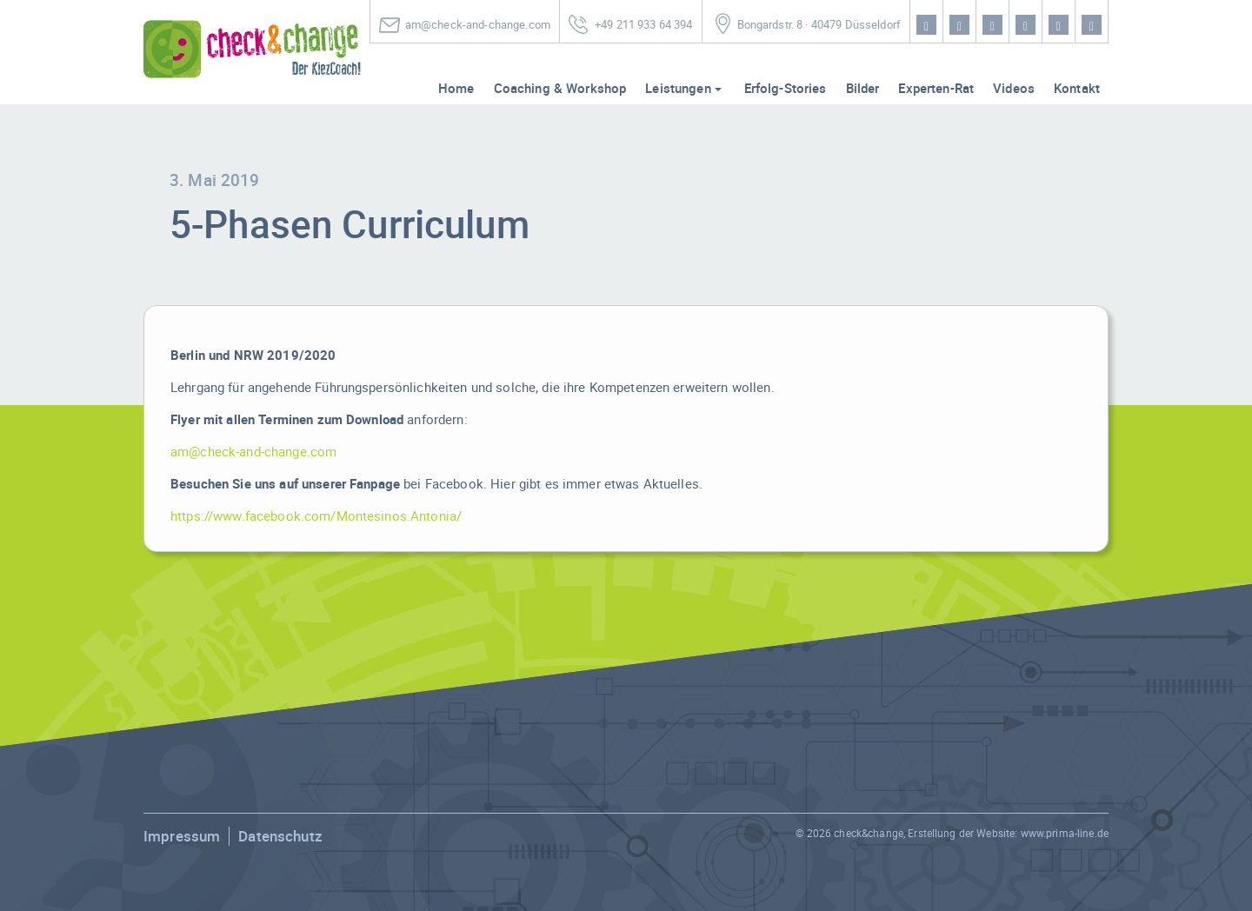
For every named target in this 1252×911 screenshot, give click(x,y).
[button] (38, 873)
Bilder (863, 87)
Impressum (181, 836)
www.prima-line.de (1065, 833)
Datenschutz (280, 836)
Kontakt (1077, 87)
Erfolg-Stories (785, 87)
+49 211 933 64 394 (644, 24)
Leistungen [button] (677, 87)
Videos (1014, 87)
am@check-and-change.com (477, 24)
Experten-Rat (936, 87)
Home (456, 87)
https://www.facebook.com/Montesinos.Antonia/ (316, 515)
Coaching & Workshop (560, 87)
